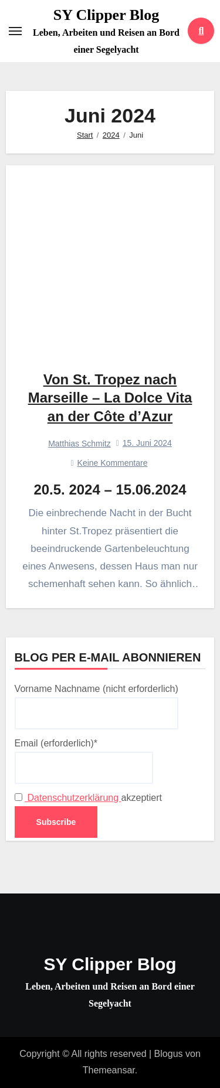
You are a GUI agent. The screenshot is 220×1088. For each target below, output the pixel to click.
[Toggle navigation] (15, 31)
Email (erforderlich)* (84, 761)
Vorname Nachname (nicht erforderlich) (96, 706)
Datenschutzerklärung (73, 798)
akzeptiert (88, 798)
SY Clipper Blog (106, 14)
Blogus (168, 1054)
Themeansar (109, 1070)
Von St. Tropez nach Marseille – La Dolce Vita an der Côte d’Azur (110, 397)
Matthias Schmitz (79, 443)
